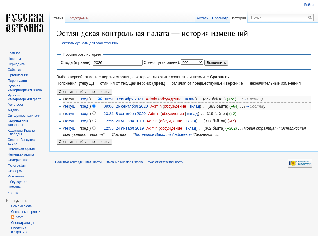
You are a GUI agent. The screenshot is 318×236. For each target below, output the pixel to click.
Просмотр (220, 18)
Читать (202, 18)
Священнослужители (24, 116)
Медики (13, 110)
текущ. (70, 106)
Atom (19, 217)
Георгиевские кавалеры (18, 123)
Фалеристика (18, 160)
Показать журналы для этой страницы (89, 43)
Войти (309, 5)
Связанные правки (25, 212)
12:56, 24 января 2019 (124, 121)
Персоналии (17, 81)
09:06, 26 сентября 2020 (126, 106)
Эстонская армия (21, 149)
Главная (14, 53)
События (15, 70)
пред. (84, 99)
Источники (16, 176)
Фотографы (17, 165)
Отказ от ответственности (165, 162)
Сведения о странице (19, 230)
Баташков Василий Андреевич (163, 134)
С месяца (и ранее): (162, 62)
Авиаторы (15, 105)
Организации (18, 75)
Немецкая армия (21, 154)
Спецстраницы (22, 223)
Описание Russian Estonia (124, 162)
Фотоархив (16, 171)
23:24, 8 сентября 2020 (125, 113)
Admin (151, 99)
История (239, 18)
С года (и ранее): (76, 62)
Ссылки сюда (21, 206)
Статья (57, 18)
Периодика (16, 64)
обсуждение (170, 99)
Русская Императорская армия (25, 88)
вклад (190, 99)
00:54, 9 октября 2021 (123, 99)
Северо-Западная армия (22, 142)
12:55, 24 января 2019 (124, 128)
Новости (14, 59)
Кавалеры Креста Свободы (21, 132)
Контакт (14, 193)
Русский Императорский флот (24, 97)
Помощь (14, 187)
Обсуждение (77, 18)
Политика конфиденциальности (78, 162)
